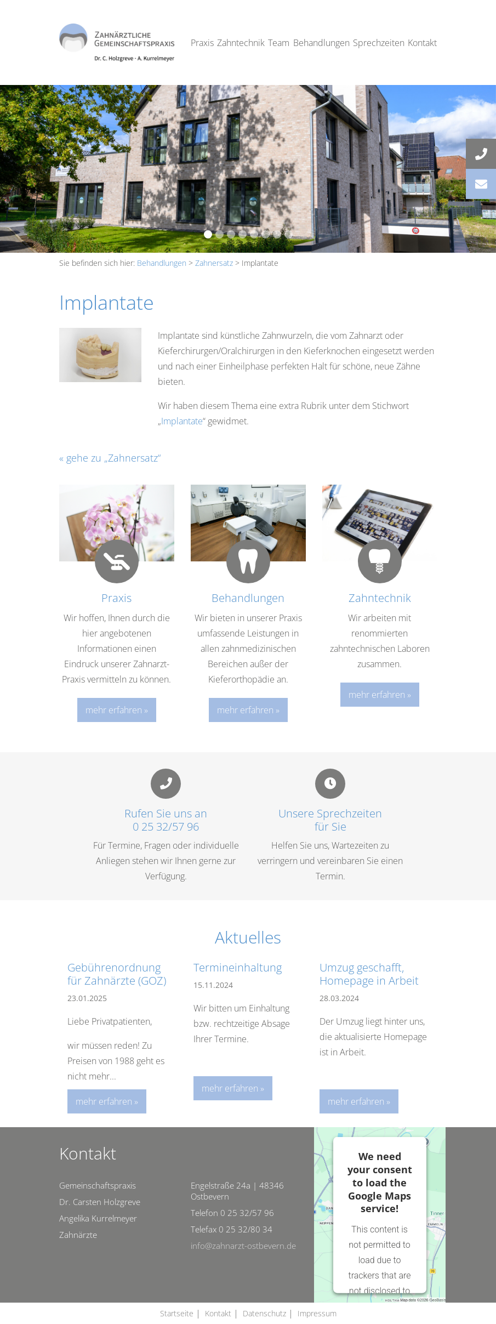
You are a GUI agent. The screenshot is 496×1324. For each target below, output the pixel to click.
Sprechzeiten (378, 43)
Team (278, 43)
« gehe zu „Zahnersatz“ (110, 457)
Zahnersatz (214, 263)
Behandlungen (321, 43)
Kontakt (422, 43)
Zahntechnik (241, 43)
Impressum (317, 1313)
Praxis (202, 43)
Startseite (176, 1313)
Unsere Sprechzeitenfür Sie (330, 820)
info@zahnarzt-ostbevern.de (243, 1245)
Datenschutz (264, 1313)
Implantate (182, 421)
